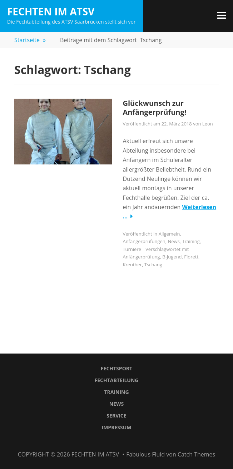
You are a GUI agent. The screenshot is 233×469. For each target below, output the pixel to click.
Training (191, 241)
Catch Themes (196, 454)
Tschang (153, 264)
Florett (191, 256)
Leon (207, 123)
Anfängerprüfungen (144, 241)
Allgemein (169, 234)
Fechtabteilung (117, 380)
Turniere (132, 249)
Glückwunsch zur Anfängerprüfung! (154, 107)
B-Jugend (172, 256)
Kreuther (132, 264)
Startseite (30, 40)
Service (116, 415)
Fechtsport (116, 368)
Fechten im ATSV (50, 11)
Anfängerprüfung (141, 256)
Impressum (117, 427)
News (174, 241)
